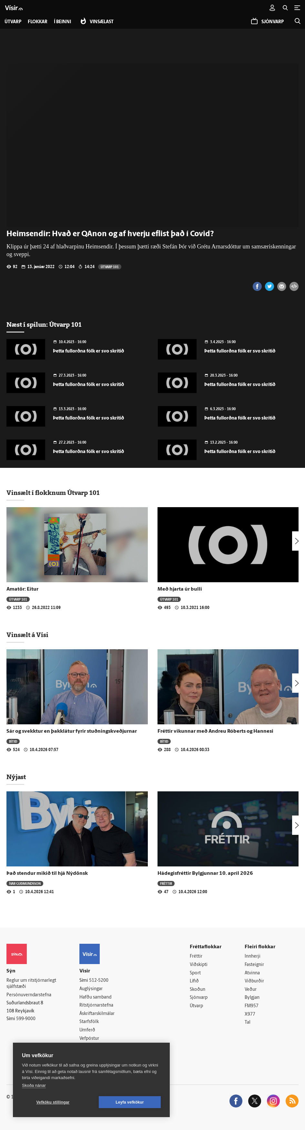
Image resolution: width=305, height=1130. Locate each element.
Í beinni (62, 22)
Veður (251, 989)
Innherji (252, 956)
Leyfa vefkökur (130, 1102)
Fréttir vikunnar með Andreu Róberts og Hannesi (215, 731)
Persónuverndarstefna (28, 995)
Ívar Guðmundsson (25, 883)
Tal (247, 1022)
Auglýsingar (91, 989)
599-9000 (26, 1019)
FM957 (252, 1006)
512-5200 (98, 980)
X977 (250, 1014)
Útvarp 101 (110, 266)
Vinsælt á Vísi (27, 635)
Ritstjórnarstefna (96, 1005)
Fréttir (166, 883)
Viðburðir (254, 981)
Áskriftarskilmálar (97, 1013)
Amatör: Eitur (22, 589)
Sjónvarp (199, 997)
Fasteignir (254, 964)
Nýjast (16, 777)
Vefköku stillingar (53, 1102)
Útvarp (196, 1006)
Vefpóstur (89, 1038)
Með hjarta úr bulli (180, 589)
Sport (195, 973)
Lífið (194, 981)
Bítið (13, 741)
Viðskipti (199, 964)
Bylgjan (252, 997)
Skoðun (197, 989)
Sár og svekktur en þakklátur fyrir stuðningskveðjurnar (71, 731)
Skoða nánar (34, 1085)
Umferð (87, 1030)
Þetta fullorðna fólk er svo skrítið (88, 351)
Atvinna (252, 973)
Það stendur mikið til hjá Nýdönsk (47, 873)
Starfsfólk (89, 1021)
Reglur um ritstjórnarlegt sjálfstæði (31, 983)
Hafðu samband (95, 997)
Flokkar (37, 22)
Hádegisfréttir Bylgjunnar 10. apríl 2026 (205, 873)
